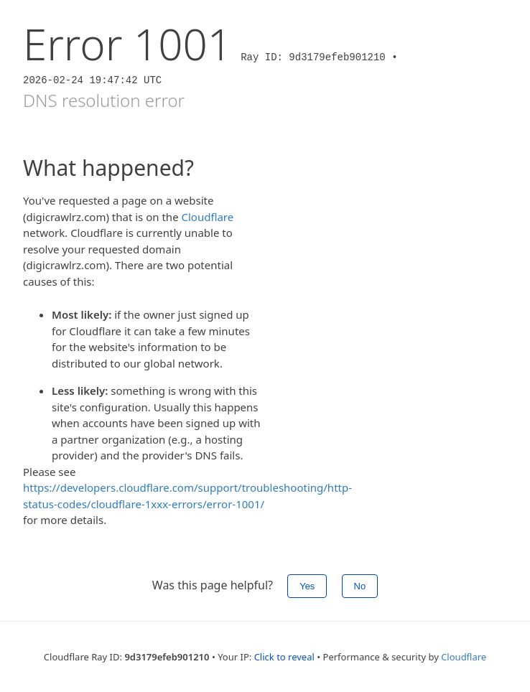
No (360, 586)
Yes (307, 586)
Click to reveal (284, 656)
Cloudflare (208, 217)
